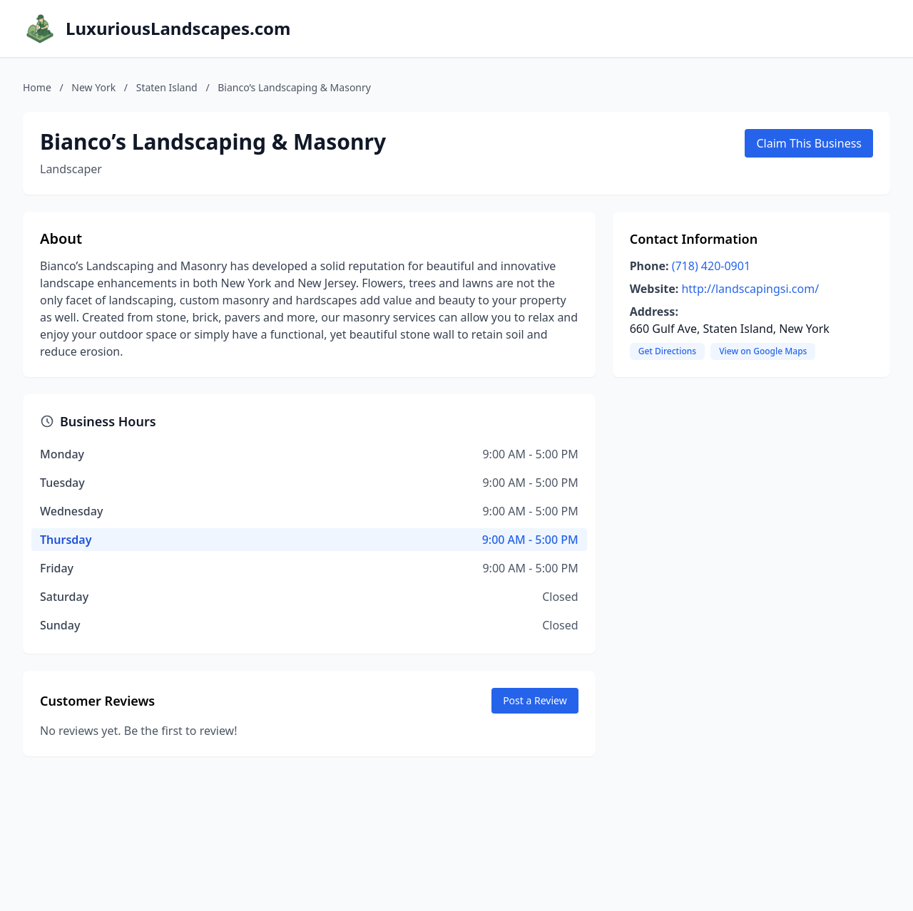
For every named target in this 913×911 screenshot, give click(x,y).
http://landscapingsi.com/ (750, 289)
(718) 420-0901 (711, 266)
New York (93, 87)
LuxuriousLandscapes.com (178, 28)
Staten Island (167, 87)
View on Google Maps (763, 351)
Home (37, 87)
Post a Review (535, 700)
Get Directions (667, 351)
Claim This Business (809, 143)
